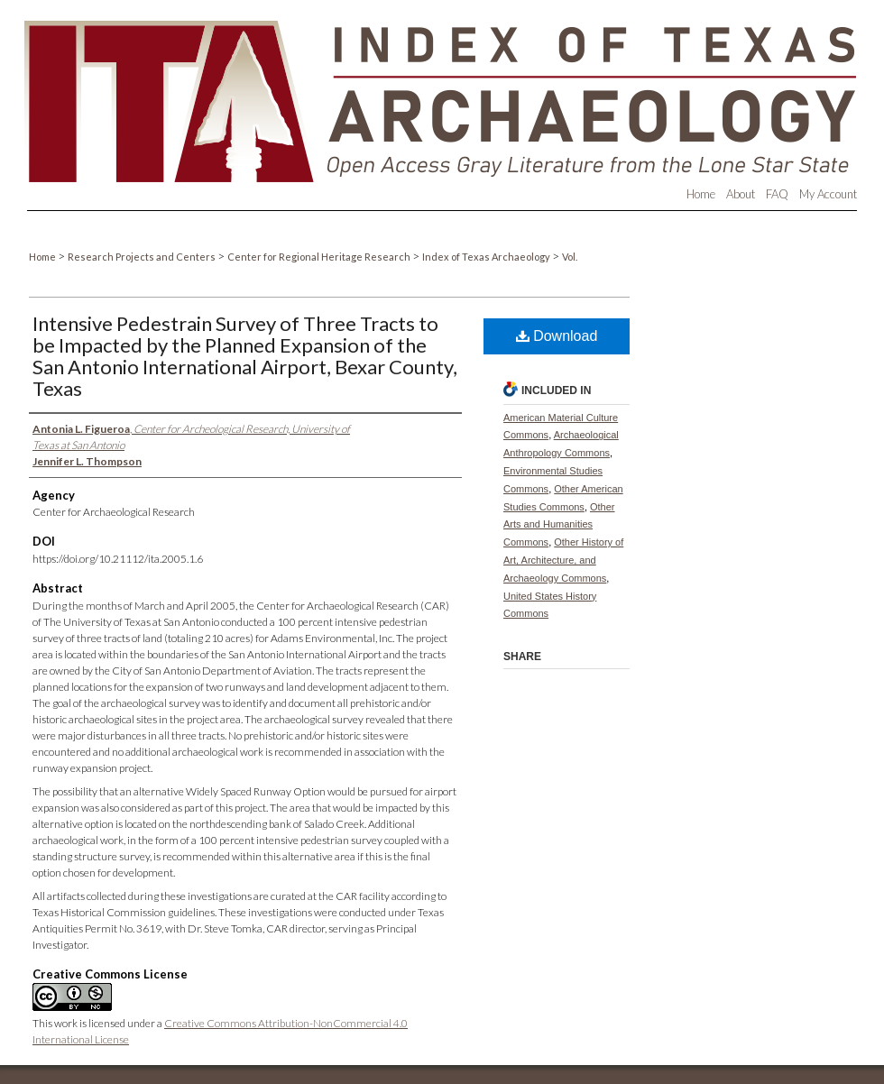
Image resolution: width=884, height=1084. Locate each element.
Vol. (569, 256)
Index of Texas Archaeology (487, 256)
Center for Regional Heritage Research (319, 256)
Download (557, 336)
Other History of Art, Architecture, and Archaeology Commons (563, 560)
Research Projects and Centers (142, 256)
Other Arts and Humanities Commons (559, 524)
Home (43, 256)
